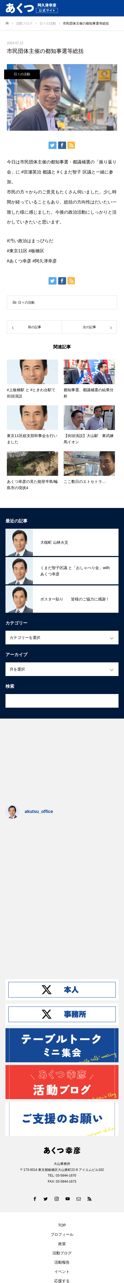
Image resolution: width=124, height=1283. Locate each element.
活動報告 (62, 1262)
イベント (62, 1271)
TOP (62, 1225)
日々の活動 (22, 74)
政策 (62, 1244)
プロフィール (62, 1234)
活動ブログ (62, 1253)
